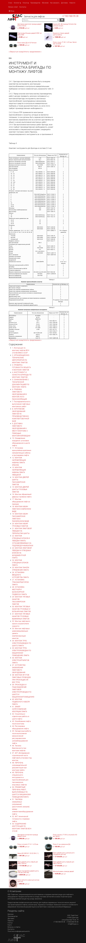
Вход (11, 11)
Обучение (45, 3)
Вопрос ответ (13, 7)
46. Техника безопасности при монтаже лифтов (19, 748)
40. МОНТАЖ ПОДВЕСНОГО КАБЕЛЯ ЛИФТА (21, 701)
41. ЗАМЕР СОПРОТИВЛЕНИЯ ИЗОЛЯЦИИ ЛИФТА (19, 709)
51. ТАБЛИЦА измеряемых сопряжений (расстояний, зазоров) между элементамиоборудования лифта (22, 806)
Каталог (17, 3)
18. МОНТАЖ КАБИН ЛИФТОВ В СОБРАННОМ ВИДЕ (21, 509)
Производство (35, 3)
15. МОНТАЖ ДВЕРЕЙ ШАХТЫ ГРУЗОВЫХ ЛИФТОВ (20, 489)
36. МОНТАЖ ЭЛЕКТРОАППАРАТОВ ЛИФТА (20, 660)
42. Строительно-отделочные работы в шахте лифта (20, 716)
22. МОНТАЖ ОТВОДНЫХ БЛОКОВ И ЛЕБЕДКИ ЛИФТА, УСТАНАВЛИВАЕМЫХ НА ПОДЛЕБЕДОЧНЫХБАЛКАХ (22, 541)
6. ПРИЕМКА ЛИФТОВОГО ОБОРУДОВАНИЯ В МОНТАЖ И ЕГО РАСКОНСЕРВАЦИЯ (19, 394)
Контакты (22, 7)
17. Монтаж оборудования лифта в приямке (21, 501)
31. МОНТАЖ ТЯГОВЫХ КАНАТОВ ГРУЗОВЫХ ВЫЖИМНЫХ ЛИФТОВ (21, 616)
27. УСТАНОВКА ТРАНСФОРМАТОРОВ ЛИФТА (20, 582)
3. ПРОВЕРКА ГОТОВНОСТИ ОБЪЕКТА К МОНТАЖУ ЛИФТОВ (21, 367)
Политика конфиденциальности (19, 931)
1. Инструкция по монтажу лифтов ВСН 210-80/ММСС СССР (20, 350)
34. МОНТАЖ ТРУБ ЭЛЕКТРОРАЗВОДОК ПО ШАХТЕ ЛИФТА (21, 643)
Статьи (10, 923)
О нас (10, 3)
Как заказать (55, 3)
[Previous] (16, 52)
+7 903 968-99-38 (70, 16)
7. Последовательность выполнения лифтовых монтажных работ (21, 404)
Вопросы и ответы (14, 927)
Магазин (11, 914)
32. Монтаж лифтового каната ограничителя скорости (21, 623)
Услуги (25, 3)
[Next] (32, 52)
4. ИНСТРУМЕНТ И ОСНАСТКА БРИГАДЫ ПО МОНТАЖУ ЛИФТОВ (22, 374)
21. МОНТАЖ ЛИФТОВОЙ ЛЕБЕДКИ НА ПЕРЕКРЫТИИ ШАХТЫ (22, 531)
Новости (72, 3)
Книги (10, 925)
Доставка (64, 3)
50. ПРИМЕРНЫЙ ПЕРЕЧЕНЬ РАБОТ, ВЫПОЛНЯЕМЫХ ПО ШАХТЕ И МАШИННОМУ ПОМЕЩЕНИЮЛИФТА (21, 792)
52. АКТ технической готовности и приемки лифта (21, 818)
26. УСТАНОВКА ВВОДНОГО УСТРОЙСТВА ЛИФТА (20, 574)
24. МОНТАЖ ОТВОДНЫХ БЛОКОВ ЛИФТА (20, 562)
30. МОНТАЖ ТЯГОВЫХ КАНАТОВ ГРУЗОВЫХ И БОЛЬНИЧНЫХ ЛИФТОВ (21, 609)
